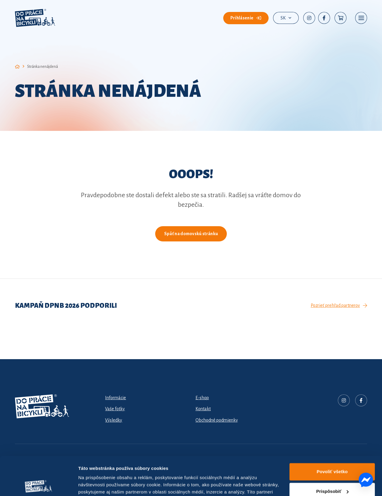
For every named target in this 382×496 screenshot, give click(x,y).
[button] (286, 18)
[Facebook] (324, 18)
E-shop (202, 397)
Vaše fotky (115, 408)
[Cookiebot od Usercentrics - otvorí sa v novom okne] (39, 484)
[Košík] (340, 18)
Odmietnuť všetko (332, 472)
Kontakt (203, 408)
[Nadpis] (344, 400)
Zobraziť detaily (95, 484)
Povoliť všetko (332, 433)
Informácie (115, 397)
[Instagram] (309, 18)
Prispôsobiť (332, 452)
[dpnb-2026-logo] (35, 18)
